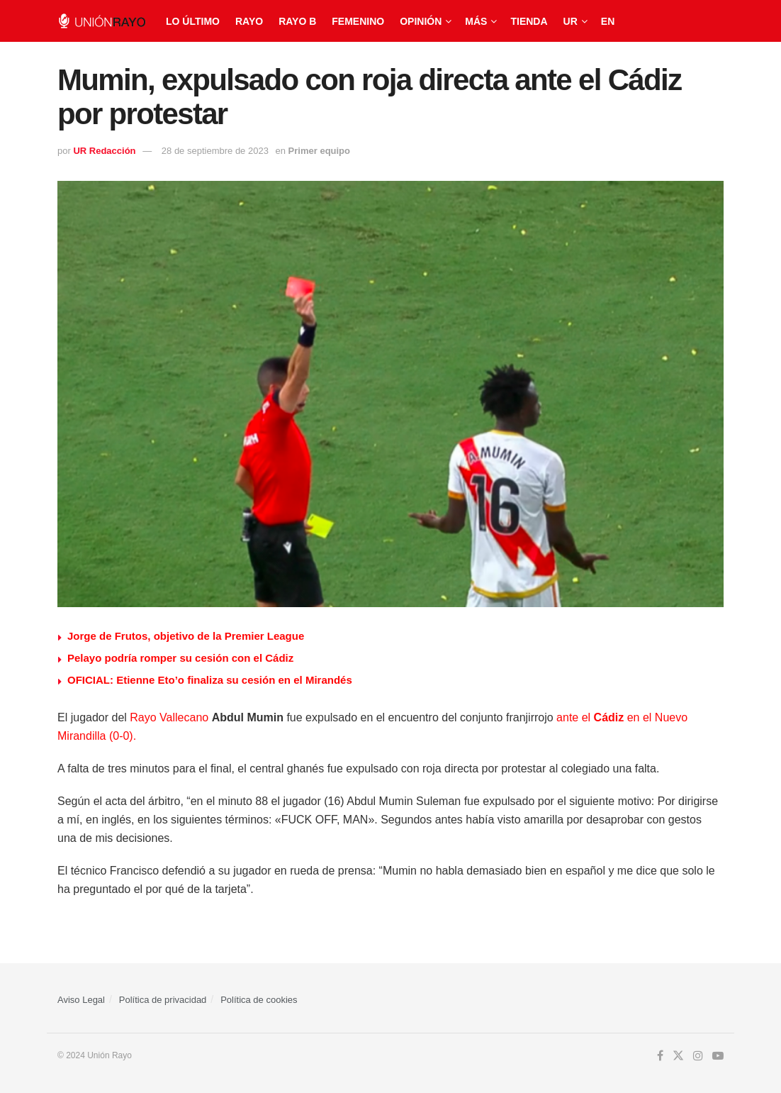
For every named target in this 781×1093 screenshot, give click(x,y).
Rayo (249, 21)
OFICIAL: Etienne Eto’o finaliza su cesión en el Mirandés (209, 680)
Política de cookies (258, 999)
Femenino (358, 21)
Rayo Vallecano (169, 717)
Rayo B (297, 21)
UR (570, 21)
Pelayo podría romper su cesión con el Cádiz (180, 658)
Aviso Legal (81, 999)
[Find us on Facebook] (660, 1056)
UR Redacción (104, 150)
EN (607, 21)
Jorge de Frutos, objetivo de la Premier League (185, 636)
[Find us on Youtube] (718, 1056)
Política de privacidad (163, 999)
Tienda (528, 21)
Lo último (193, 21)
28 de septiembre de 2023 (215, 150)
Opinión (421, 21)
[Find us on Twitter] (678, 1056)
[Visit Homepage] (101, 21)
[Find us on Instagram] (698, 1056)
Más (476, 21)
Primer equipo (319, 150)
